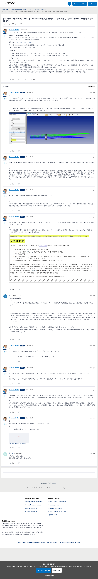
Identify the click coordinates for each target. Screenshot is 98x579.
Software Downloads (55, 508)
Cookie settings (51, 488)
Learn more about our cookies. (82, 566)
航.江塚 (11, 453)
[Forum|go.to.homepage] (10, 4)
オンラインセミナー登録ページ (26, 42)
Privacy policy (22, 542)
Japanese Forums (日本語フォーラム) (21, 9)
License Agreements (33, 542)
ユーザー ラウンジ (40, 9)
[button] (2, 4)
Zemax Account (64, 542)
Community (5, 9)
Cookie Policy (54, 542)
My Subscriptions (31, 508)
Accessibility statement (64, 488)
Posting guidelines (31, 511)
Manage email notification (33, 501)
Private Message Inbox (33, 505)
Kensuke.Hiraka (14, 30)
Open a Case (52, 515)
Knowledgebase (53, 505)
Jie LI (10, 295)
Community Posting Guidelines (36, 488)
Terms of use (45, 542)
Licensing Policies (74, 542)
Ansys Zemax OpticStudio (57, 501)
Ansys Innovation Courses (57, 511)
